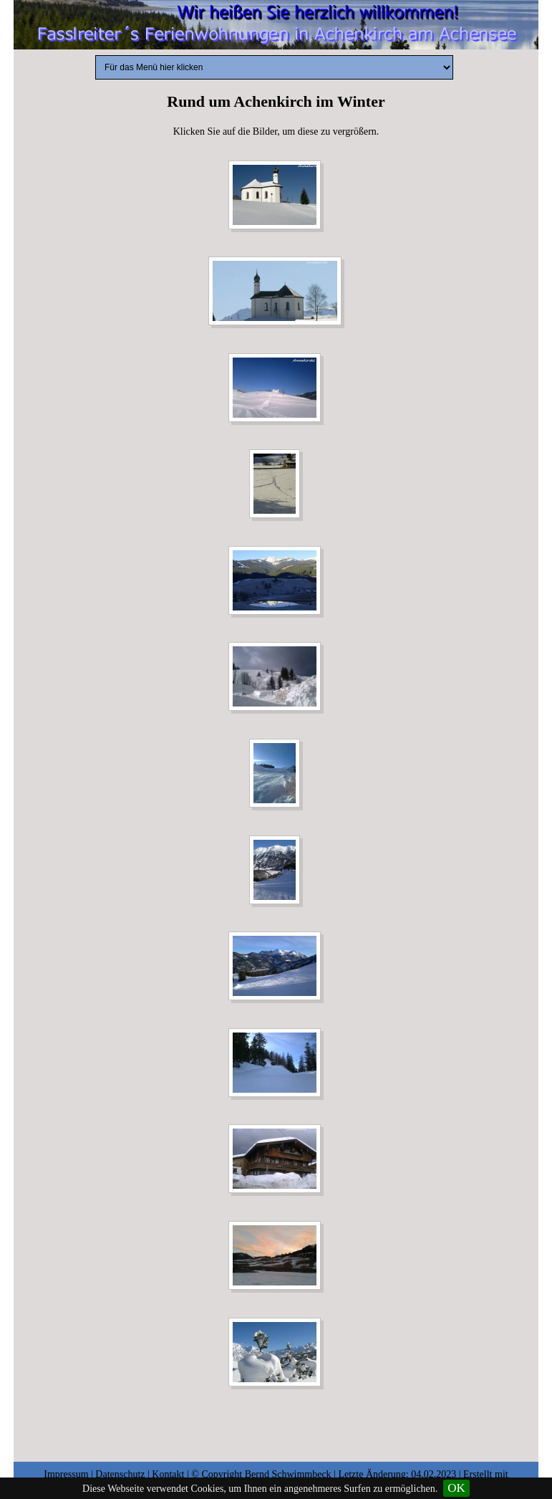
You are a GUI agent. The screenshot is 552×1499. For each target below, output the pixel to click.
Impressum (66, 1474)
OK (456, 1488)
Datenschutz (120, 1474)
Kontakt (168, 1474)
